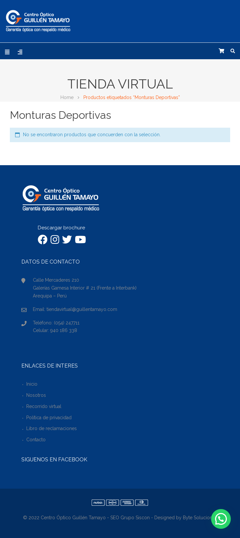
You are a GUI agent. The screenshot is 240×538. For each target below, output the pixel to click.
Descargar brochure (61, 228)
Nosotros (36, 395)
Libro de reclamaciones (51, 428)
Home (67, 97)
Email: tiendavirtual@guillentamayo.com (75, 309)
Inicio (31, 384)
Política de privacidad (49, 417)
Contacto (36, 439)
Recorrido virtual (43, 406)
